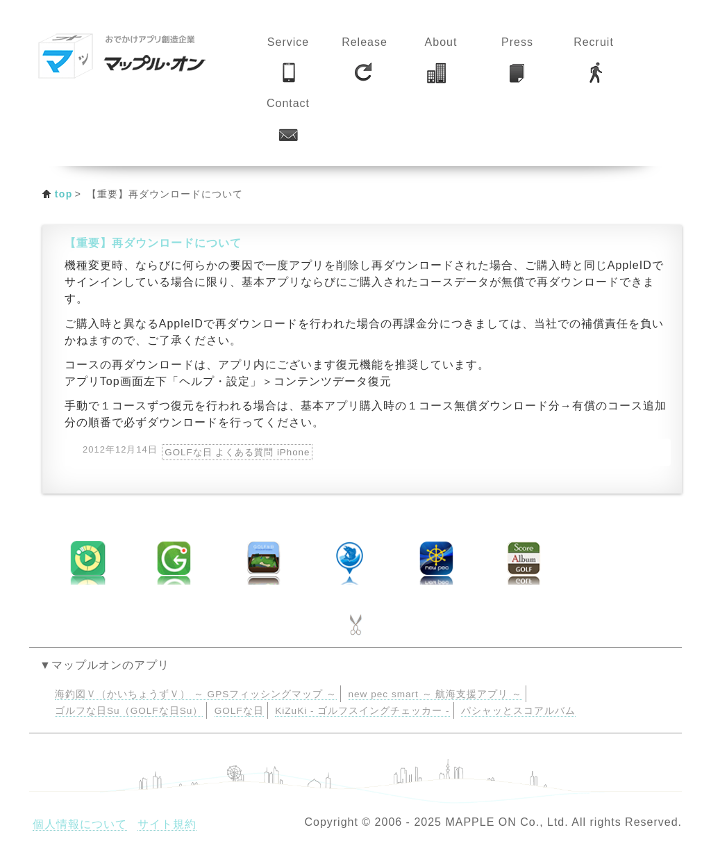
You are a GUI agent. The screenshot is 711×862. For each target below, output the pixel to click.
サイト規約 (166, 824)
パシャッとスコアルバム (518, 711)
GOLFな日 (239, 711)
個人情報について (80, 824)
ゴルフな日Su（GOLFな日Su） (129, 711)
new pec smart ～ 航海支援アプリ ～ (436, 694)
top (64, 194)
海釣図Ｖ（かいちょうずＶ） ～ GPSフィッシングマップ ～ (196, 694)
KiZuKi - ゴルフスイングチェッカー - (362, 711)
